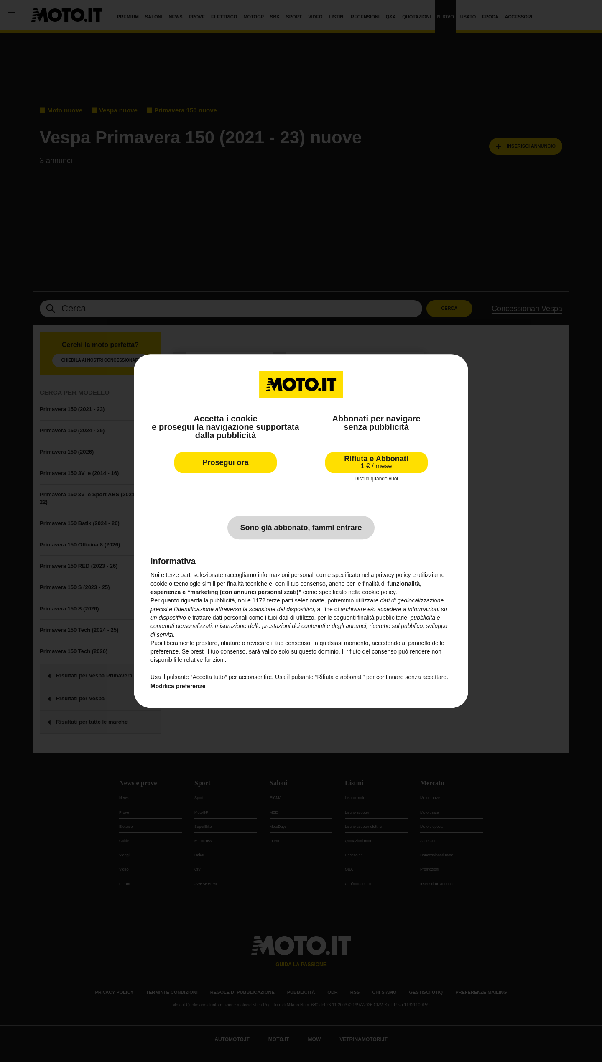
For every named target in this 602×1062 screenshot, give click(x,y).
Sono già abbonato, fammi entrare (301, 528)
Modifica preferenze (177, 686)
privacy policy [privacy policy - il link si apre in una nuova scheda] (393, 575)
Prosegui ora (225, 462)
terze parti (280, 600)
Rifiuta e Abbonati (376, 462)
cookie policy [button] (378, 592)
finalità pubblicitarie (382, 617)
